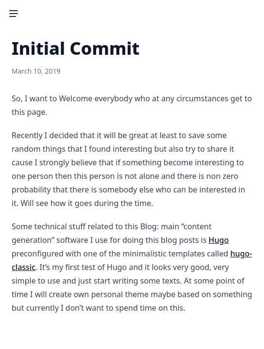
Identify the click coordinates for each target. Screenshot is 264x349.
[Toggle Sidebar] (13, 13)
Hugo (219, 240)
